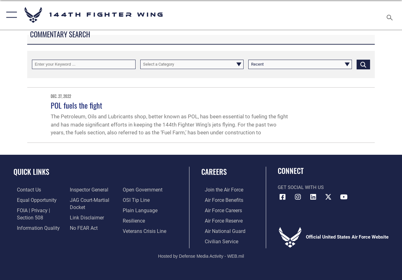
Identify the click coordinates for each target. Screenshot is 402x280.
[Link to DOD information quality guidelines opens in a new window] (33, 226)
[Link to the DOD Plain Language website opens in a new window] (139, 210)
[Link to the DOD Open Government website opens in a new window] (142, 189)
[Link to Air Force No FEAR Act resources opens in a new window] (82, 226)
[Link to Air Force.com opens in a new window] (220, 189)
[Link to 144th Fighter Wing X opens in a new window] (328, 197)
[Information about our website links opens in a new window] (85, 216)
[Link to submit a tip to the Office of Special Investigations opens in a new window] (136, 199)
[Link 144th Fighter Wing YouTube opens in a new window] (343, 197)
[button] (10, 15)
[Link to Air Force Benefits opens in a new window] (220, 199)
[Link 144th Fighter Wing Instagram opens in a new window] (297, 197)
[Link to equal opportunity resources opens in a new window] (32, 199)
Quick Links (31, 172)
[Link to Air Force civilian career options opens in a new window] (217, 240)
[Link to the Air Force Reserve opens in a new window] (219, 220)
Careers (214, 172)
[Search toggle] (390, 14)
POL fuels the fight (76, 105)
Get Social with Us (301, 187)
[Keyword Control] (84, 64)
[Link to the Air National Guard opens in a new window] (220, 230)
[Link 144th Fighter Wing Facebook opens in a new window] (282, 197)
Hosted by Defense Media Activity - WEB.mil (201, 254)
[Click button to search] (363, 64)
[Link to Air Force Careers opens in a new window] (219, 210)
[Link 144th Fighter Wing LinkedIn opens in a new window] (313, 197)
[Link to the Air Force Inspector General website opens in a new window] (87, 189)
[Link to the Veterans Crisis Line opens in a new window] (145, 230)
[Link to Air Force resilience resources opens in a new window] (134, 220)
